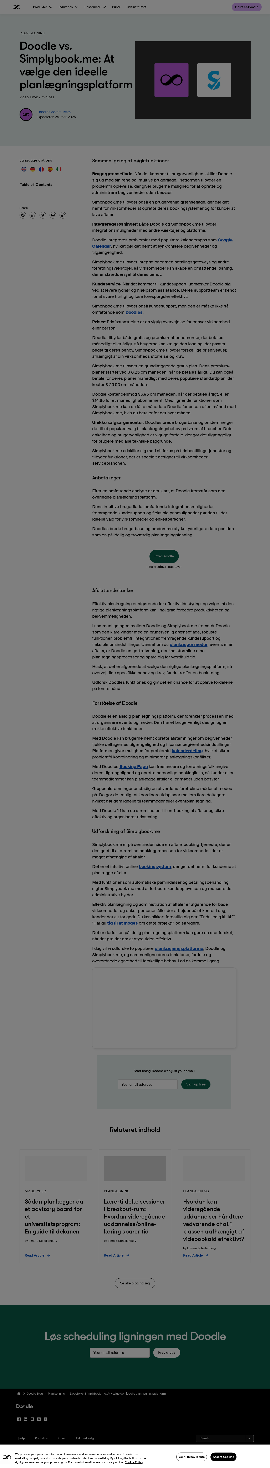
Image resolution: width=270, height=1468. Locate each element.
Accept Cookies (223, 1459)
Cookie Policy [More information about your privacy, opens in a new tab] (134, 1465)
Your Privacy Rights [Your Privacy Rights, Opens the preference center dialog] (192, 1459)
